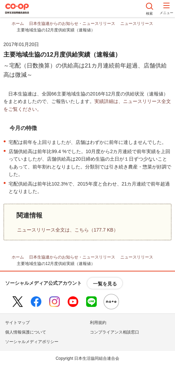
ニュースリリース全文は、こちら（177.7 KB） (67, 230)
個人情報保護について (25, 332)
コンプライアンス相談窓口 (114, 332)
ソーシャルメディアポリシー (31, 341)
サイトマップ (17, 322)
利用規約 (98, 322)
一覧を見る (105, 283)
